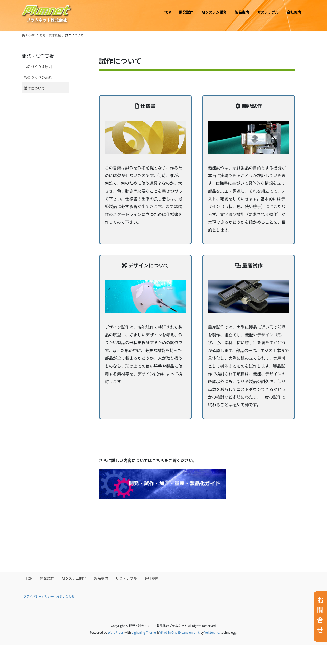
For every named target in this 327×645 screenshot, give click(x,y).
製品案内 (101, 578)
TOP (29, 578)
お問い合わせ (65, 596)
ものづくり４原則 (38, 66)
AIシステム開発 (74, 578)
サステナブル (126, 578)
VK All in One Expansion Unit (179, 632)
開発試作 (47, 578)
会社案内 (151, 578)
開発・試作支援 (38, 55)
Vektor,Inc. (212, 632)
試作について (34, 88)
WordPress (116, 632)
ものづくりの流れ (38, 77)
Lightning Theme (144, 632)
